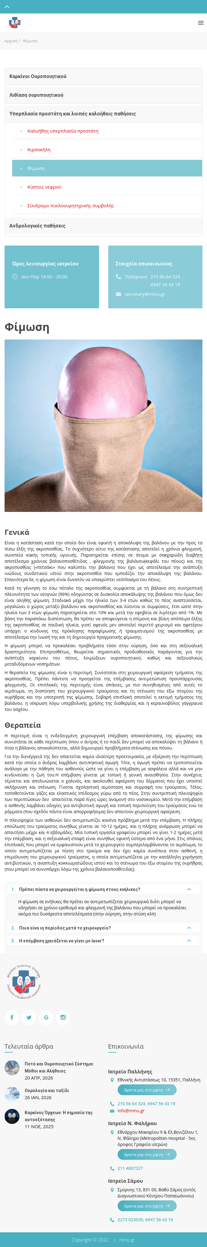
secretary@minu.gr (145, 294)
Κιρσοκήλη (39, 149)
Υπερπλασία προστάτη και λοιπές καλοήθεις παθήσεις (72, 114)
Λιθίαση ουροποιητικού (36, 95)
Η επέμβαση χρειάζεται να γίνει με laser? (57, 941)
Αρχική (11, 40)
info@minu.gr (131, 1111)
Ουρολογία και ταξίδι (47, 1090)
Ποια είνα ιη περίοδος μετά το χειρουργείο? (61, 928)
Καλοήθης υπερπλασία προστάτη (62, 131)
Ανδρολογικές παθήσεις (37, 226)
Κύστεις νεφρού (44, 187)
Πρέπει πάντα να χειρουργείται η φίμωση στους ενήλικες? (75, 889)
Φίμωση (36, 168)
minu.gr (127, 1240)
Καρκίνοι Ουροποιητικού (37, 76)
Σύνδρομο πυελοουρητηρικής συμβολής (70, 205)
